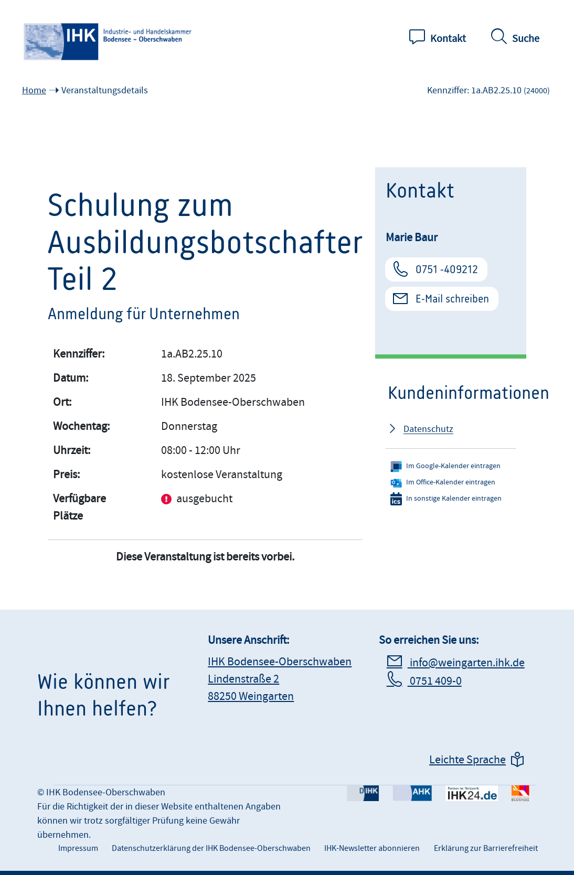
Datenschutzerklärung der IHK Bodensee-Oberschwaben (211, 848)
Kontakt (448, 39)
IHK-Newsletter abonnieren (372, 848)
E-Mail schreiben (452, 299)
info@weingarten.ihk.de (466, 663)
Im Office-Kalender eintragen (442, 482)
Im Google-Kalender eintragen (445, 466)
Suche (525, 39)
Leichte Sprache (467, 760)
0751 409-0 (435, 681)
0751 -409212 (447, 269)
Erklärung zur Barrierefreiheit (486, 848)
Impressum (78, 848)
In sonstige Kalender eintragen (446, 498)
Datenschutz (428, 429)
